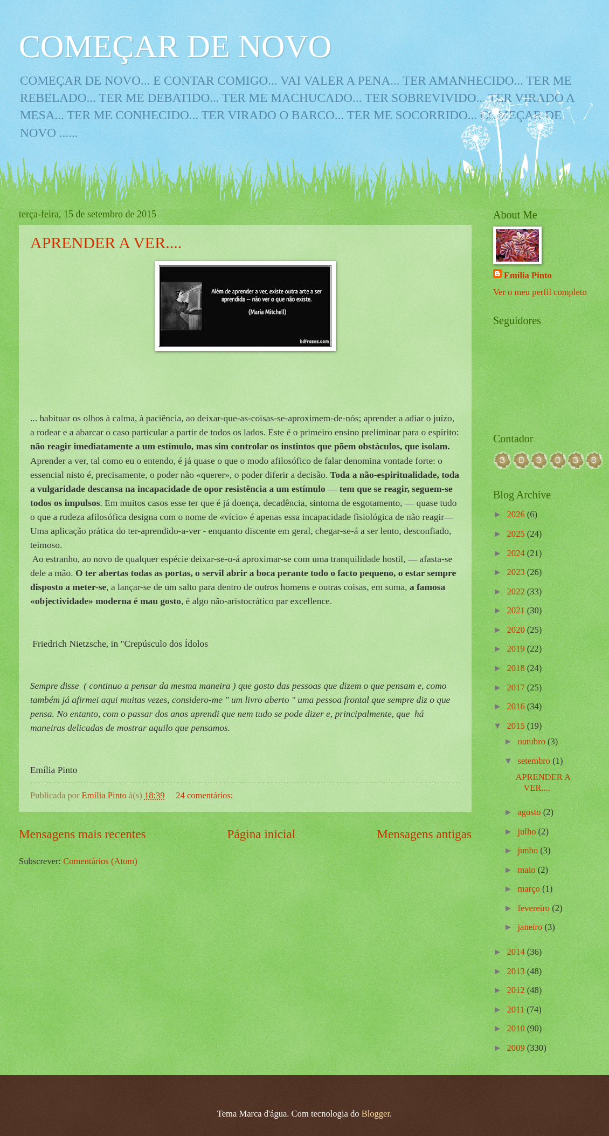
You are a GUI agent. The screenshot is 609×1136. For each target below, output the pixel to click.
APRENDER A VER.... (106, 242)
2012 (517, 990)
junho (528, 850)
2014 (517, 952)
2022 (517, 591)
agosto (530, 812)
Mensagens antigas (424, 834)
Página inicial (261, 834)
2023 (517, 572)
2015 (517, 726)
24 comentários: (205, 795)
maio (527, 870)
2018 (517, 668)
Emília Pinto (528, 275)
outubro (532, 741)
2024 (517, 553)
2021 (517, 610)
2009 (517, 1048)
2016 (517, 706)
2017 (517, 687)
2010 (517, 1028)
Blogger (376, 1113)
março (529, 889)
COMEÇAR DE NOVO (175, 46)
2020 (517, 630)
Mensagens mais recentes (82, 834)
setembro (534, 761)
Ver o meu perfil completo (540, 292)
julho (527, 831)
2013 (517, 971)
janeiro (530, 927)
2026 (517, 514)
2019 (517, 649)
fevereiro (534, 908)
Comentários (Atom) (100, 861)
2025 (517, 534)
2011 (517, 1009)
